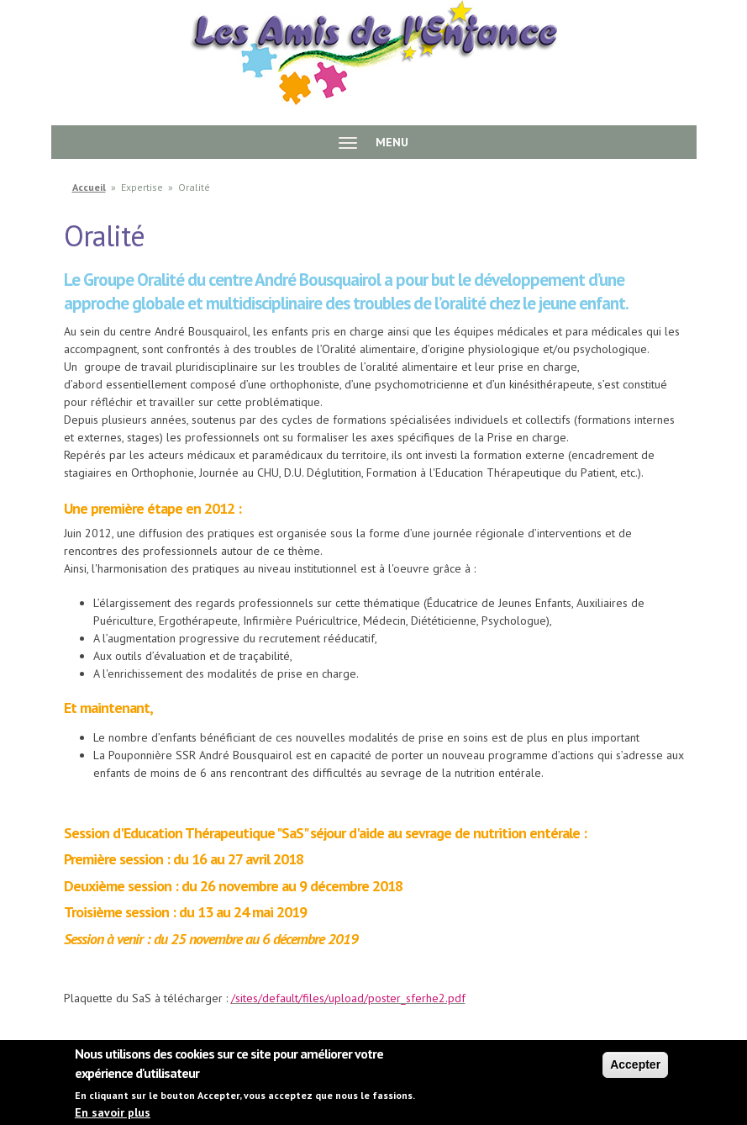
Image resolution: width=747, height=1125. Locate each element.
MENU (373, 142)
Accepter (635, 1072)
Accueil (89, 187)
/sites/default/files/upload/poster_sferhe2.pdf (348, 998)
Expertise (142, 187)
